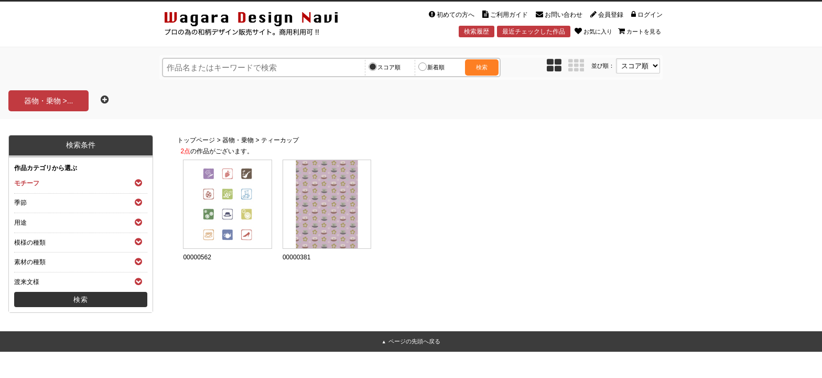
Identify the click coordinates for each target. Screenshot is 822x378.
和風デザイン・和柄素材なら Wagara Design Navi (260, 25)
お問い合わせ (559, 14)
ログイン (647, 14)
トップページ (196, 140)
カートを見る (639, 31)
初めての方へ (451, 14)
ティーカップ (280, 140)
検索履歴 (476, 31)
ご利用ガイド (505, 14)
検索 (482, 67)
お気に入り (593, 31)
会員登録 (606, 14)
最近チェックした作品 (533, 31)
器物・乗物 (238, 140)
